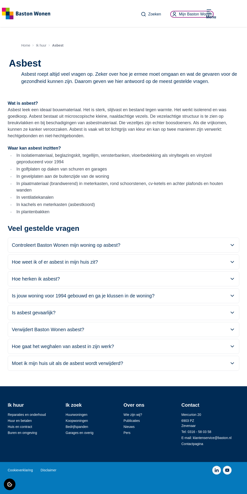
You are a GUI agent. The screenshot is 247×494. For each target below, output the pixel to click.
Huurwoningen (76, 415)
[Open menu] (211, 14)
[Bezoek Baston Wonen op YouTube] (227, 470)
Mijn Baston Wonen (192, 14)
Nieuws (129, 427)
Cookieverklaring (20, 470)
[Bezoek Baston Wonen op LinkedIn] (216, 470)
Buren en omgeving (22, 433)
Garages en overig (79, 433)
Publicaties (132, 421)
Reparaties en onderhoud (27, 415)
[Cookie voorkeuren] (9, 484)
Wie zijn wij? (133, 415)
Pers (127, 433)
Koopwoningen (77, 421)
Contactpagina (192, 444)
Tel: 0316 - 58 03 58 (196, 432)
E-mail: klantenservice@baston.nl (206, 438)
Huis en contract (20, 427)
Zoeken (151, 14)
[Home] (29, 13)
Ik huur (41, 45)
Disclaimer (48, 470)
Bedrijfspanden (77, 427)
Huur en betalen (20, 421)
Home (25, 45)
